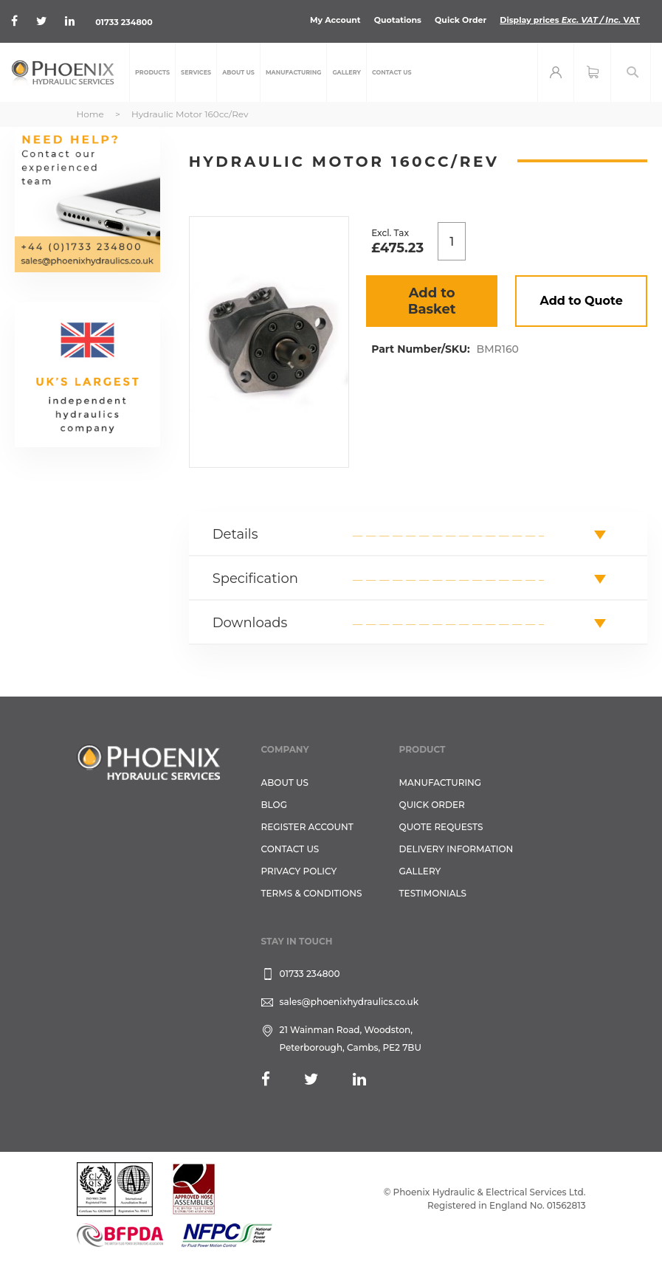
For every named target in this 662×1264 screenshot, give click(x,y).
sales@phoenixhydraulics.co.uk (349, 1001)
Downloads (250, 623)
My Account (335, 20)
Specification (255, 578)
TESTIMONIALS (432, 893)
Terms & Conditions (311, 893)
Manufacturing (440, 782)
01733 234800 (123, 22)
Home (90, 114)
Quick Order (460, 20)
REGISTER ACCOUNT (307, 826)
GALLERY (420, 871)
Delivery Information (456, 848)
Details (235, 534)
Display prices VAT (570, 20)
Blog (274, 804)
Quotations (397, 20)
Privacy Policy (299, 871)
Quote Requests (441, 826)
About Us (285, 782)
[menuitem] (152, 72)
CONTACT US (290, 848)
